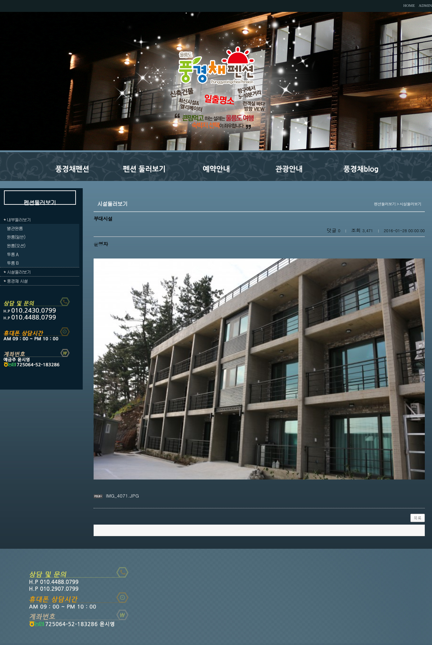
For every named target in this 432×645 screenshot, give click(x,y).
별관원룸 (15, 228)
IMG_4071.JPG (122, 495)
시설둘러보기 (19, 272)
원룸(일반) (16, 237)
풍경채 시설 (17, 281)
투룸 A (12, 254)
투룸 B (12, 263)
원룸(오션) (16, 245)
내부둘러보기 (19, 219)
